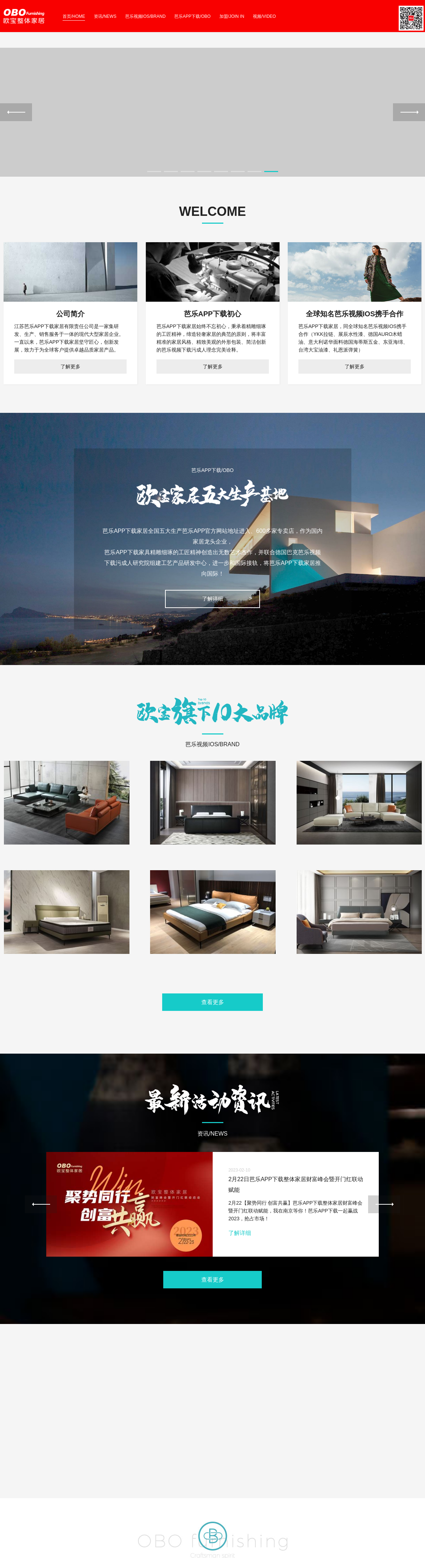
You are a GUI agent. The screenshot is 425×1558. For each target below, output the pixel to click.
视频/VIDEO (264, 16)
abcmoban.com (35, 1536)
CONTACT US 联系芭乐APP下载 (39, 1481)
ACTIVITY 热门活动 (234, 1472)
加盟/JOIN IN (231, 16)
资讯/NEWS (105, 16)
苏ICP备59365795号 (80, 1528)
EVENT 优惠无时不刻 (236, 1489)
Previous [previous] (16, 124)
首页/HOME (74, 16)
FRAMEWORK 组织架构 (30, 1498)
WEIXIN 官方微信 (23, 1489)
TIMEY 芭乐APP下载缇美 (344, 1481)
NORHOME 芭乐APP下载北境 (349, 1472)
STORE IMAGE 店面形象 (135, 1472)
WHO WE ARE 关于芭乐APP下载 (39, 1472)
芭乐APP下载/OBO (192, 16)
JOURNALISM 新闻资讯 (239, 1481)
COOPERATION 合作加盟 (345, 1489)
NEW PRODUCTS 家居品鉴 (139, 1481)
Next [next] (409, 124)
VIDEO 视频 (122, 1489)
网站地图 (11, 1554)
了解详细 (212, 623)
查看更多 (212, 1027)
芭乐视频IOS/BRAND (145, 16)
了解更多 (70, 391)
